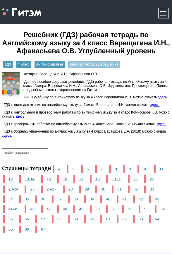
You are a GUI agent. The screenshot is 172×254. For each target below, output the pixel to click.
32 (135, 189)
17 (81, 179)
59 (75, 219)
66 (27, 229)
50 (97, 209)
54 (163, 209)
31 (119, 189)
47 (49, 209)
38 (75, 199)
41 (124, 199)
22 (152, 179)
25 (32, 189)
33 (152, 189)
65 (10, 229)
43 (157, 199)
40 (108, 199)
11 (161, 169)
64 (157, 219)
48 (65, 209)
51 (114, 209)
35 (27, 199)
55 (10, 219)
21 (135, 179)
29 (87, 189)
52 (130, 209)
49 (81, 209)
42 (141, 199)
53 (146, 209)
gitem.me (15, 9)
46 (32, 209)
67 (43, 229)
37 (59, 199)
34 (10, 199)
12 (10, 179)
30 (103, 189)
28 (70, 189)
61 (108, 219)
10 (145, 169)
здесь (162, 97)
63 (141, 219)
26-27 (51, 189)
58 (59, 219)
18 (97, 179)
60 (92, 219)
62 (124, 219)
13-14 (30, 179)
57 (43, 219)
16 (65, 179)
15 (49, 179)
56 (27, 219)
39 (92, 199)
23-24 (13, 189)
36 (43, 199)
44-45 (13, 209)
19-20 (117, 179)
